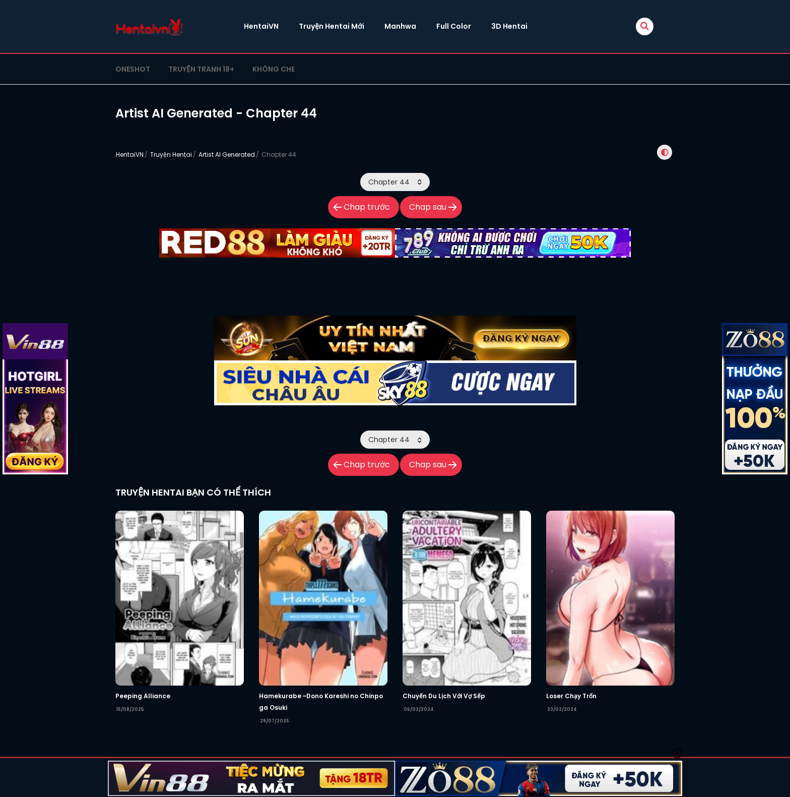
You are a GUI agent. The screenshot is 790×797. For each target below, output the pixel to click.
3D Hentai (509, 26)
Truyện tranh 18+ (201, 69)
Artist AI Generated (227, 154)
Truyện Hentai (171, 154)
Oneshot (132, 69)
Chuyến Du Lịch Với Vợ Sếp (444, 696)
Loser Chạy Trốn (571, 696)
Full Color (453, 26)
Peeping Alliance (142, 696)
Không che (273, 69)
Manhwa (400, 26)
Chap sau (427, 207)
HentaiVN (261, 26)
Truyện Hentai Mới (331, 26)
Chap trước (367, 207)
